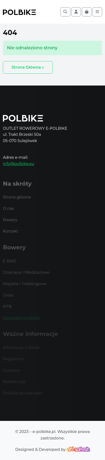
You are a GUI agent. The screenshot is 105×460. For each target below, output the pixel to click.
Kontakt (10, 234)
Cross (8, 298)
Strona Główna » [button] (28, 67)
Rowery (10, 223)
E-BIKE (9, 264)
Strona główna (17, 200)
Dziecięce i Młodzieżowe (26, 275)
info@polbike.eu (18, 163)
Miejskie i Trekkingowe (24, 286)
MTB (7, 309)
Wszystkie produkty (21, 320)
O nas (8, 212)
